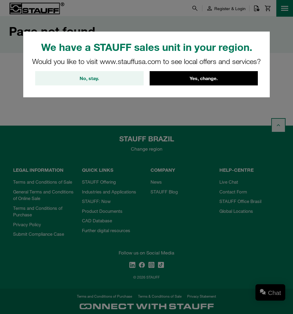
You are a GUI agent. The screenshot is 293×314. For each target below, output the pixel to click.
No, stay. (89, 78)
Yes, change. (204, 78)
